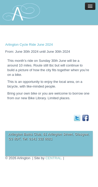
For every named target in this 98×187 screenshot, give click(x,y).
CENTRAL (53, 158)
